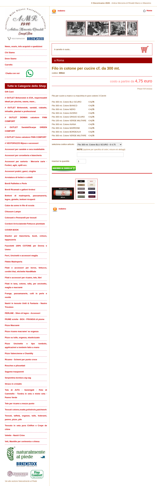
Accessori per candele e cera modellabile (24, 149)
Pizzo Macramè (12, 325)
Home (147, 10)
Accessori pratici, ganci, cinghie (20, 171)
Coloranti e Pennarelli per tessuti (21, 217)
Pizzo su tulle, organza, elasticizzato (22, 337)
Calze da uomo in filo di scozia (19, 205)
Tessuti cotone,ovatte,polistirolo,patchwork (26, 409)
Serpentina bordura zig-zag (18, 378)
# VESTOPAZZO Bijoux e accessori (22, 143)
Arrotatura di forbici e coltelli (19, 177)
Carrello (8, 65)
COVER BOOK (12, 230)
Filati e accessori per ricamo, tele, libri (23, 277)
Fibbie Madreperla (13, 261)
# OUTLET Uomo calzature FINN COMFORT (26, 137)
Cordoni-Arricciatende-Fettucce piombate (25, 224)
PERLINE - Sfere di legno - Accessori (22, 313)
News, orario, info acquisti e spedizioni (23, 46)
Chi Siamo (10, 52)
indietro (58, 11)
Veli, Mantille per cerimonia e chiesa (22, 441)
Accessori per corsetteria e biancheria (23, 155)
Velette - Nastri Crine (15, 435)
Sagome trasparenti (14, 372)
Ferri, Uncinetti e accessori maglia (21, 255)
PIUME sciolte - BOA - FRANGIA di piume (24, 319)
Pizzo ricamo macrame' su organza (22, 331)
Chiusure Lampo (13, 211)
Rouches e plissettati (15, 365)
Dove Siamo (10, 58)
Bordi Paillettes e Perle (16, 183)
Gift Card (9, 92)
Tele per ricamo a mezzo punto (19, 403)
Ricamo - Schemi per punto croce (21, 359)
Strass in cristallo (13, 384)
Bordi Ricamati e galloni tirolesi (20, 189)
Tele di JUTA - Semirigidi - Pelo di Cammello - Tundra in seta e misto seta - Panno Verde (26, 394)
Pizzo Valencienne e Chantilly (19, 353)
